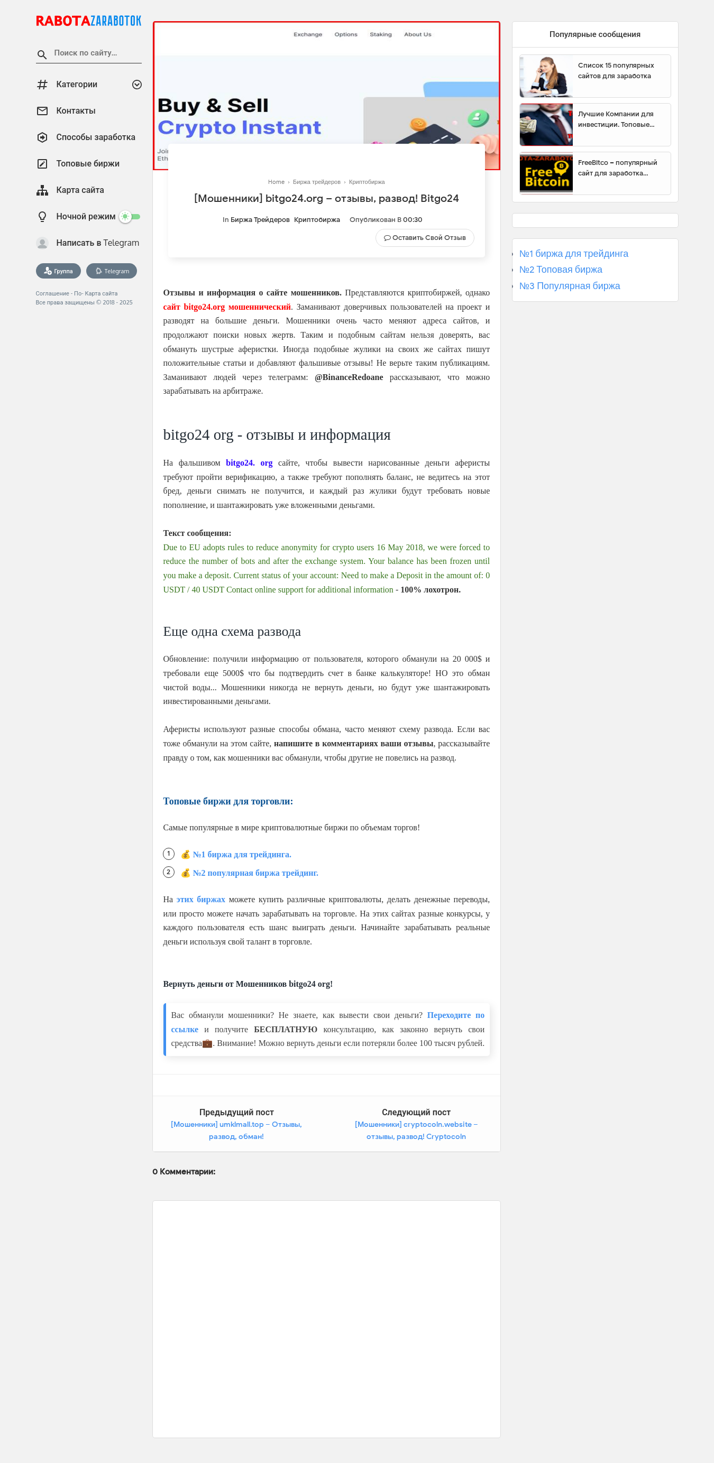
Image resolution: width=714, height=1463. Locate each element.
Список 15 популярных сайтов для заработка (616, 70)
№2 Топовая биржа (560, 269)
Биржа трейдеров (260, 219)
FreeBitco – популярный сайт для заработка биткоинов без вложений (620, 168)
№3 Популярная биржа (569, 286)
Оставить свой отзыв (429, 237)
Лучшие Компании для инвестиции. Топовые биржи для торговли (616, 119)
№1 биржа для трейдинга (574, 254)
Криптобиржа (317, 219)
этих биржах (201, 899)
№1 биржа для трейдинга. (242, 854)
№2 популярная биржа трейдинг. (256, 872)
